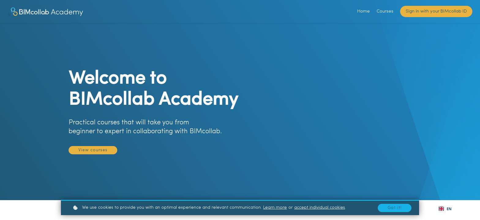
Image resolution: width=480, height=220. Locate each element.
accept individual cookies (319, 207)
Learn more (275, 207)
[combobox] (445, 209)
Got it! (394, 207)
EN (445, 208)
